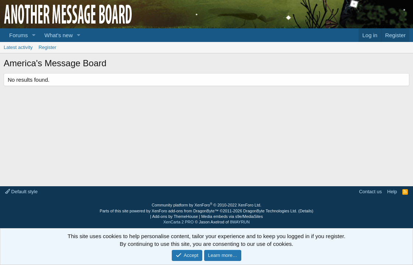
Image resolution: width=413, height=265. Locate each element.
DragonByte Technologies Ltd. (270, 211)
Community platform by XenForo (206, 205)
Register (47, 47)
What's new (58, 35)
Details (306, 211)
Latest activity (18, 47)
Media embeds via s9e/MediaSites (232, 216)
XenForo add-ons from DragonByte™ (185, 211)
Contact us (370, 191)
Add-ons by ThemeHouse (175, 216)
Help (392, 191)
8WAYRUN (240, 222)
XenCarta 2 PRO (178, 222)
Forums (18, 35)
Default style (21, 191)
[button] (34, 35)
